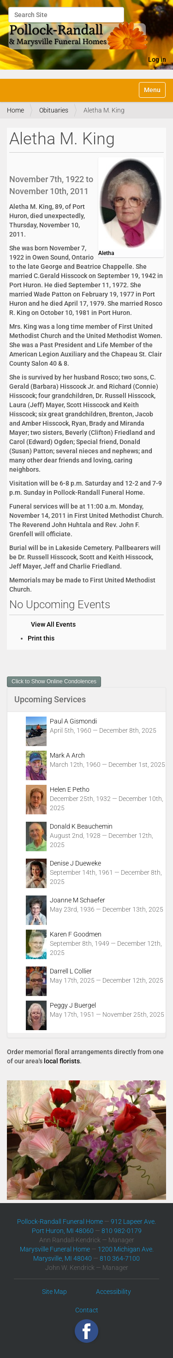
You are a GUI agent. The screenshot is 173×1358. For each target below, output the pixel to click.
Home (15, 110)
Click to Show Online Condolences (54, 681)
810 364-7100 (120, 1258)
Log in (157, 59)
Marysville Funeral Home (55, 1249)
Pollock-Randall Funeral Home (60, 1221)
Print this (41, 638)
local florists (62, 1061)
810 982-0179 (121, 1230)
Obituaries (53, 110)
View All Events (53, 624)
